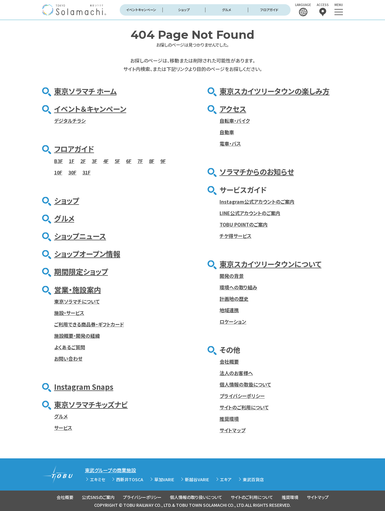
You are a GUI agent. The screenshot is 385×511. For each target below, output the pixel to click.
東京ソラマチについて (77, 301)
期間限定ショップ (81, 271)
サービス (63, 427)
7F (140, 161)
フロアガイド (269, 9)
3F (94, 161)
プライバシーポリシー (242, 395)
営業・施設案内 (77, 289)
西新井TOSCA (129, 479)
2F (83, 161)
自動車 (227, 132)
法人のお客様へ (236, 373)
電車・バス (230, 143)
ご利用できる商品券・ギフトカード (89, 324)
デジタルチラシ (70, 120)
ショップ (183, 9)
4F (106, 161)
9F (163, 161)
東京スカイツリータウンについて (271, 264)
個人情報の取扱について (245, 384)
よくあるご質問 (69, 347)
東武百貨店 (253, 479)
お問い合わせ (68, 358)
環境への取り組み (238, 287)
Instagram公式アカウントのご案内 (257, 201)
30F (72, 172)
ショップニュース (80, 236)
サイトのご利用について (244, 407)
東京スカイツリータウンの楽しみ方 (275, 91)
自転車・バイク (235, 120)
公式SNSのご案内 (98, 497)
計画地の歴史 (234, 298)
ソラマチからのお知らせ (257, 171)
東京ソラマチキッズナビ (91, 404)
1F (71, 161)
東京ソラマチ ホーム (85, 91)
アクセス (233, 108)
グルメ (226, 9)
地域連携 (229, 310)
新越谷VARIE (197, 479)
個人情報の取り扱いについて (196, 497)
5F (117, 161)
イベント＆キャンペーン (90, 108)
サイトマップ (232, 430)
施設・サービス (69, 312)
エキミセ (97, 479)
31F (86, 172)
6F (128, 161)
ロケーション (233, 321)
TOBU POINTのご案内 (244, 224)
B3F (58, 161)
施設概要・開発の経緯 (77, 335)
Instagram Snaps (83, 386)
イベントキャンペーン (141, 9)
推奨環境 (229, 418)
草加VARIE (164, 479)
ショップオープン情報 (87, 253)
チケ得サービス (235, 235)
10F (58, 172)
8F (151, 161)
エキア (226, 479)
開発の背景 (232, 275)
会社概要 (229, 361)
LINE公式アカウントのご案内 (250, 213)
